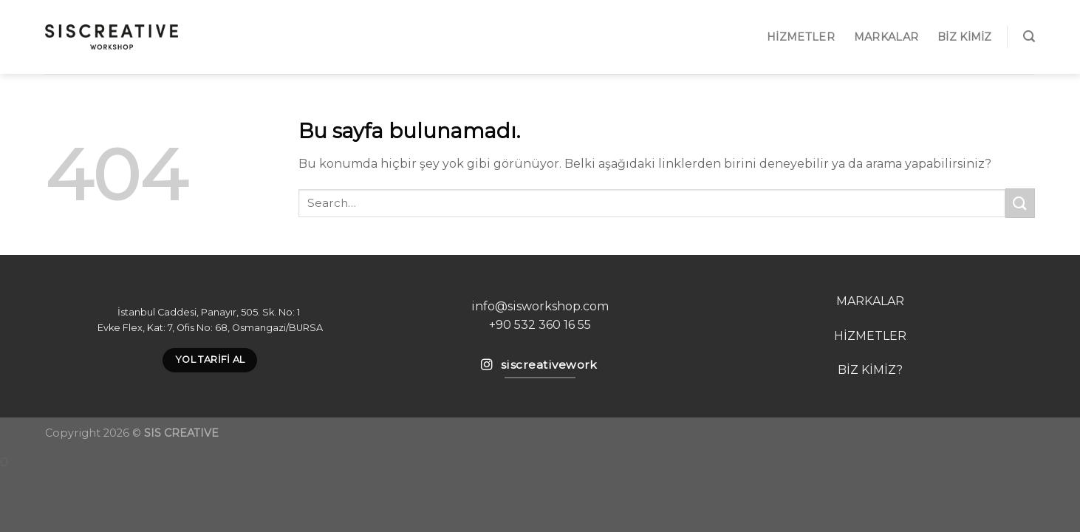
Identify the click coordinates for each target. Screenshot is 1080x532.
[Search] (1029, 36)
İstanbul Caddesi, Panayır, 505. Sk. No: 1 (209, 312)
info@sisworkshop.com (540, 306)
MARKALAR (886, 37)
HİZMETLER (870, 336)
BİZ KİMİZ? (870, 370)
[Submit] (1020, 202)
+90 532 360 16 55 (540, 325)
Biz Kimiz (964, 37)
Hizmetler (801, 37)
